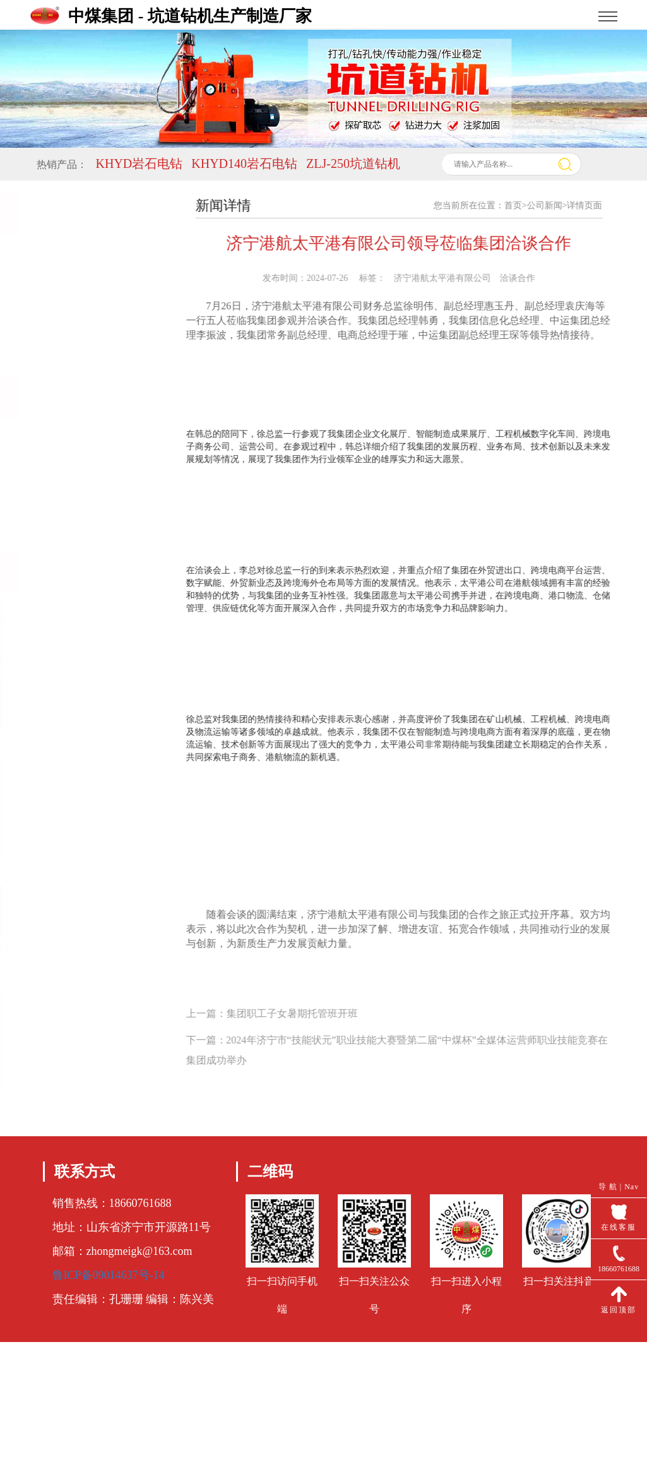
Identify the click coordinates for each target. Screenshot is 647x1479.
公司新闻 (554, 205)
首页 (522, 205)
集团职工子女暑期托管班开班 (301, 1013)
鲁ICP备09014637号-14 (108, 1275)
